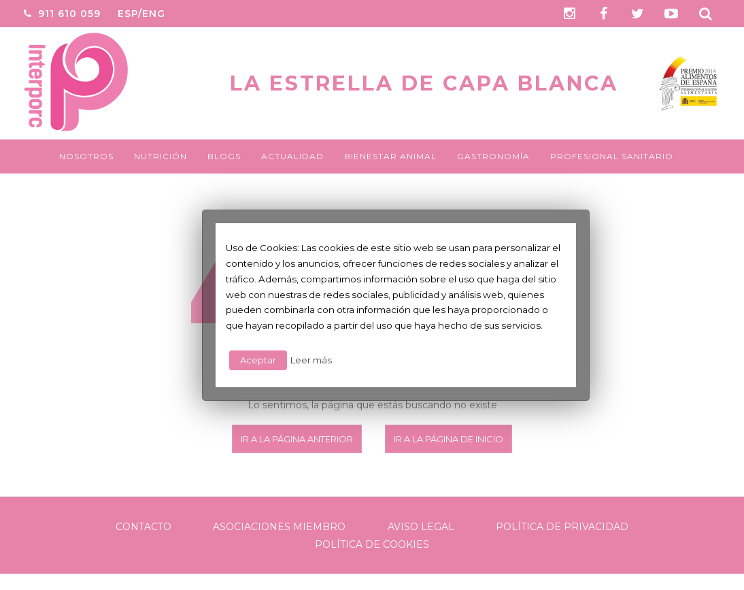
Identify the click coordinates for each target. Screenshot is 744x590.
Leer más (311, 360)
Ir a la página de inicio (448, 438)
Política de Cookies (372, 544)
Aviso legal (421, 527)
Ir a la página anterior (297, 438)
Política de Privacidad (562, 527)
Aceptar (258, 360)
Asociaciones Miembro (279, 527)
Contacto (143, 527)
